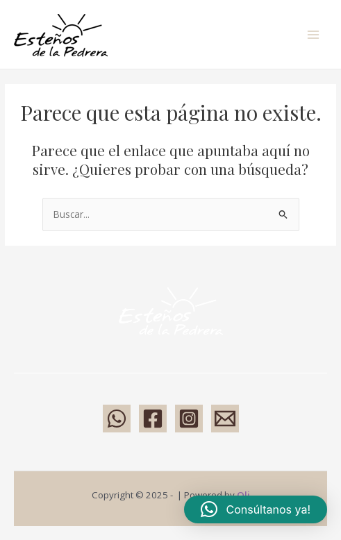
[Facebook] (153, 418)
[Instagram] (189, 418)
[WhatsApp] (117, 418)
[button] (255, 509)
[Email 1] (225, 418)
